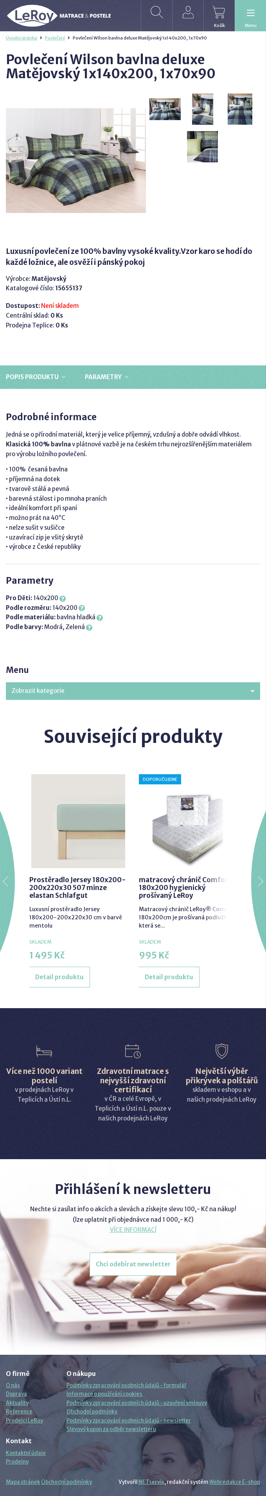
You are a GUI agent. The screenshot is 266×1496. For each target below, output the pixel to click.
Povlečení (55, 38)
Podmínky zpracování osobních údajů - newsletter (128, 1420)
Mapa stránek (23, 1482)
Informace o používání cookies (104, 1394)
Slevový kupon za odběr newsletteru (111, 1429)
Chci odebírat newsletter (133, 1264)
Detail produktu (59, 977)
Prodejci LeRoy (24, 1420)
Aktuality (17, 1403)
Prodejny (17, 1461)
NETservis (151, 1482)
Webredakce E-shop (234, 1482)
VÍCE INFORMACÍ (133, 1229)
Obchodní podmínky (91, 1411)
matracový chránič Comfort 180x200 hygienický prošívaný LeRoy (185, 888)
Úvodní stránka (21, 38)
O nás (13, 1385)
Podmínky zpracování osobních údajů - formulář (126, 1385)
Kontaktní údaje (26, 1453)
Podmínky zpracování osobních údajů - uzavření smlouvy (136, 1403)
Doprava (16, 1394)
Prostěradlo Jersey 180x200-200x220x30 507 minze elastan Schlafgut (77, 888)
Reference (19, 1411)
